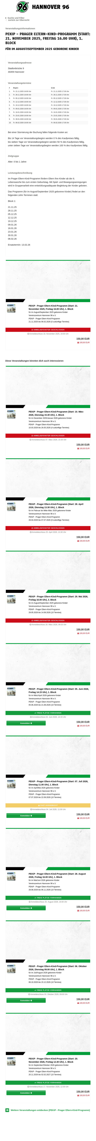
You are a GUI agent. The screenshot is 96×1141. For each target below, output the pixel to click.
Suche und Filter (16, 18)
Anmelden (26, 723)
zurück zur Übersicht (18, 20)
